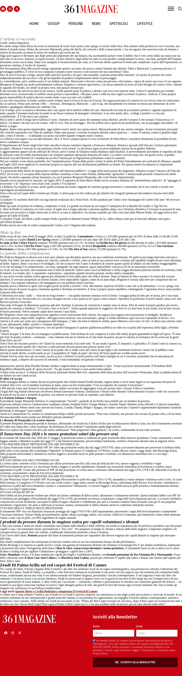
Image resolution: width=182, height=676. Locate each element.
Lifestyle (145, 23)
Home (34, 23)
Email (139, 626)
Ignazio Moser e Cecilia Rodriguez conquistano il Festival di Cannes (56, 591)
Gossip (54, 23)
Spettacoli (119, 23)
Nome (96, 626)
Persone (75, 23)
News (96, 23)
